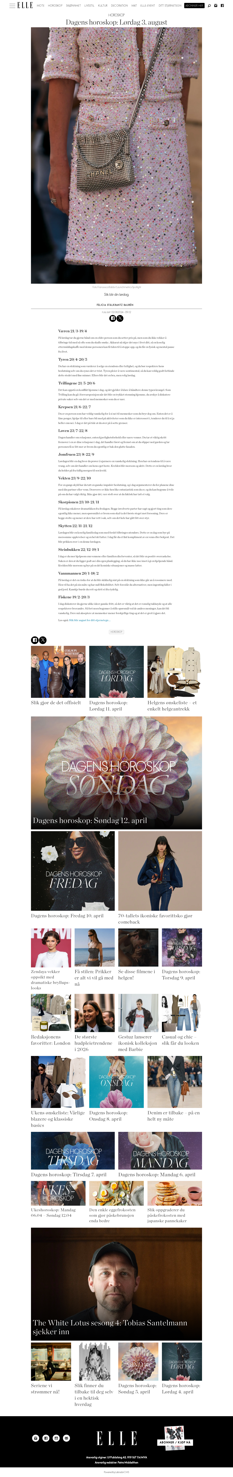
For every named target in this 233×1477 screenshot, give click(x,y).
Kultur (103, 5)
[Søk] (209, 6)
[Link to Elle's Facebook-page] (45, 1438)
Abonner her (194, 5)
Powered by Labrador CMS (116, 1472)
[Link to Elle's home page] (116, 1438)
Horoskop (55, 5)
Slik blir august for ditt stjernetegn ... (90, 620)
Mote (40, 5)
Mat (134, 5)
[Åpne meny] (12, 5)
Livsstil (90, 5)
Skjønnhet (73, 5)
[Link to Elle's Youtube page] (56, 1438)
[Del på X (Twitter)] (120, 318)
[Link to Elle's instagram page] (35, 1438)
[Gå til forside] (25, 5)
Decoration (119, 5)
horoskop (116, 632)
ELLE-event (148, 5)
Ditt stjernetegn (170, 5)
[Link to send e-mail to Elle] (66, 1438)
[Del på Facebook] (112, 318)
